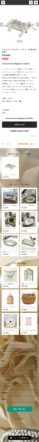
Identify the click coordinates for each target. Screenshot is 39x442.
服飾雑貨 (5, 393)
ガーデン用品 (6, 386)
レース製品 (5, 380)
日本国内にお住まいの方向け (19, 131)
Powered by (19, 422)
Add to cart (19, 125)
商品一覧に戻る (19, 409)
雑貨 (3, 361)
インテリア (5, 367)
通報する (34, 136)
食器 (3, 374)
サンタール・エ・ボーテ (10, 348)
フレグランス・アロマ (9, 355)
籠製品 (4, 399)
